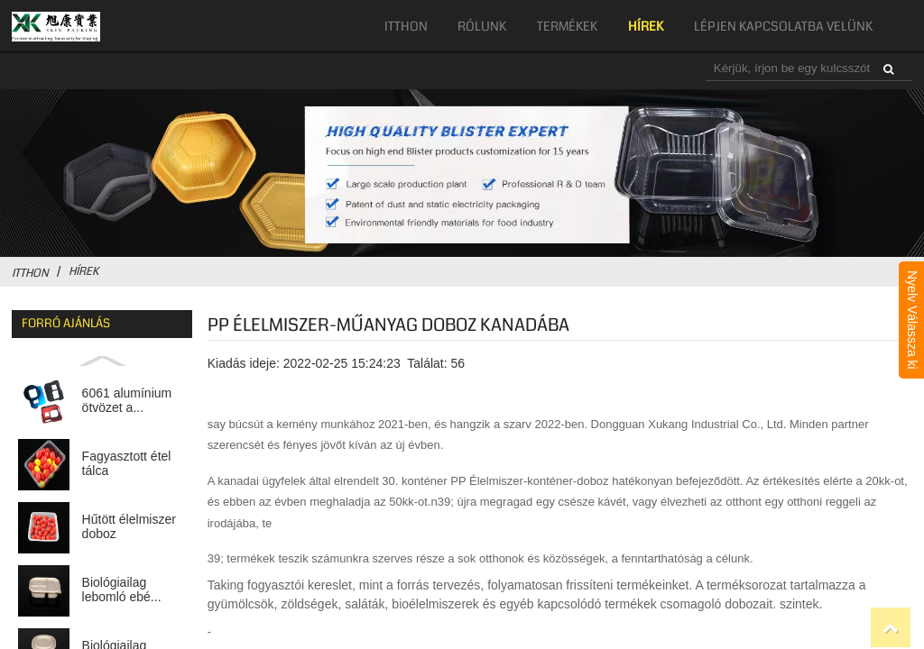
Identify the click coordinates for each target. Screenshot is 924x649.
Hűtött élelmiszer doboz (129, 527)
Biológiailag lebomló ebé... (122, 590)
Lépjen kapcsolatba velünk (783, 26)
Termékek (567, 26)
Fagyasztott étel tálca (126, 464)
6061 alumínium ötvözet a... (127, 401)
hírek (645, 26)
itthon (406, 26)
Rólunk (481, 26)
